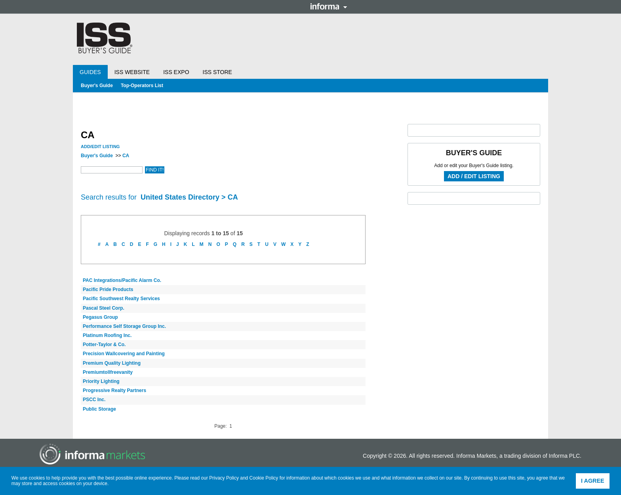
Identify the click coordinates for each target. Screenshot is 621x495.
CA (125, 155)
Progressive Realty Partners (114, 390)
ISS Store (217, 72)
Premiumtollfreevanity (108, 372)
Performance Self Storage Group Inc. (124, 326)
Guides (90, 72)
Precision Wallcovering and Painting (124, 353)
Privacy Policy (224, 478)
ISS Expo (176, 72)
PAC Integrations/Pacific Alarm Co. (122, 280)
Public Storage (99, 409)
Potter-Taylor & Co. (104, 344)
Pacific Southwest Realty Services (121, 298)
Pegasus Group (100, 317)
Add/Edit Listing (100, 146)
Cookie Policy (264, 478)
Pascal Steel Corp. (103, 308)
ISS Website (132, 72)
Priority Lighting (101, 381)
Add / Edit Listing (474, 176)
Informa (328, 6)
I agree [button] (592, 481)
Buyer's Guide (97, 85)
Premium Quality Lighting (112, 363)
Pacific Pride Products (108, 289)
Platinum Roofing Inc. (107, 335)
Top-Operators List (142, 85)
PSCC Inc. (94, 399)
